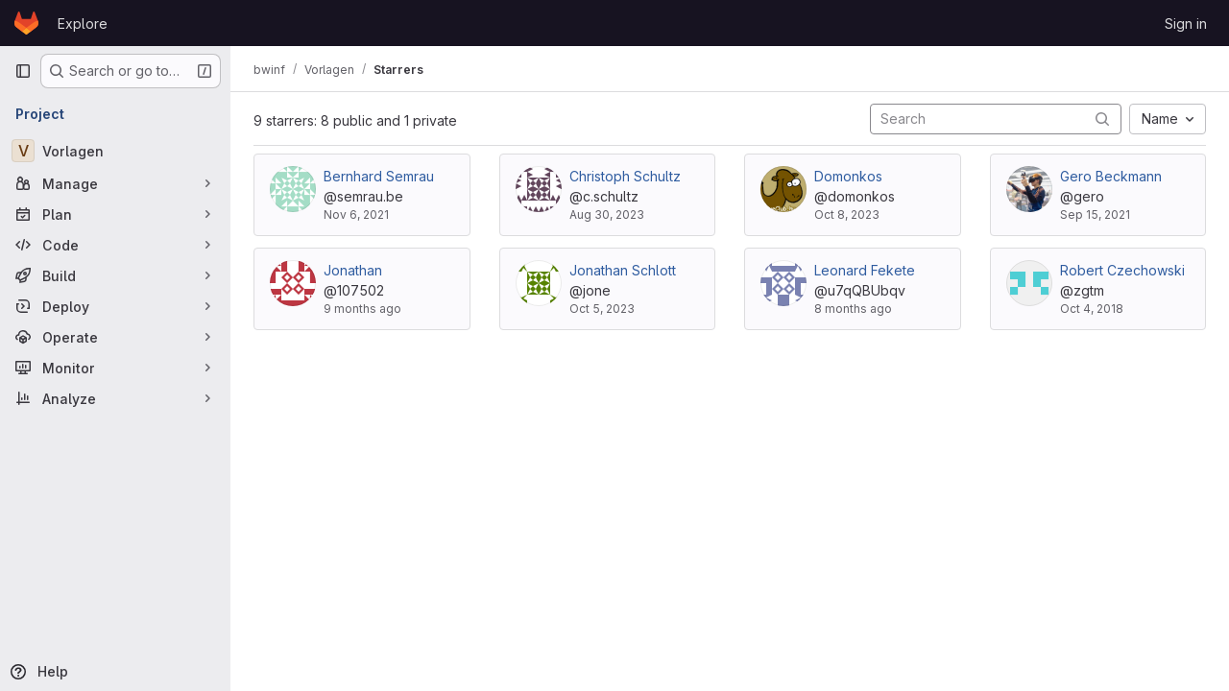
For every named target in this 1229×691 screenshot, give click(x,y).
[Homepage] (26, 23)
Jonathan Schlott (622, 270)
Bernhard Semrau (379, 176)
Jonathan (353, 270)
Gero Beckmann (1111, 176)
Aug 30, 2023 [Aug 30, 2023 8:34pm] (606, 214)
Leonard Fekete (864, 270)
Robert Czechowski (1122, 270)
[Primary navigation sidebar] (23, 71)
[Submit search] (1102, 118)
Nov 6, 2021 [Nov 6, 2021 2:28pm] (356, 214)
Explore (83, 23)
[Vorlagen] (115, 150)
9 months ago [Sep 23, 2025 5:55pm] (362, 308)
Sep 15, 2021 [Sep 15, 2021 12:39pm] (1095, 214)
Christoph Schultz (625, 176)
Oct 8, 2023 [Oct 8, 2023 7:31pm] (847, 214)
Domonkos (848, 176)
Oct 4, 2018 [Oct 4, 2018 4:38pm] (1091, 308)
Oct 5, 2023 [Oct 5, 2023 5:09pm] (602, 308)
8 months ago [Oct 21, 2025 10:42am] (853, 308)
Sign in (1186, 23)
